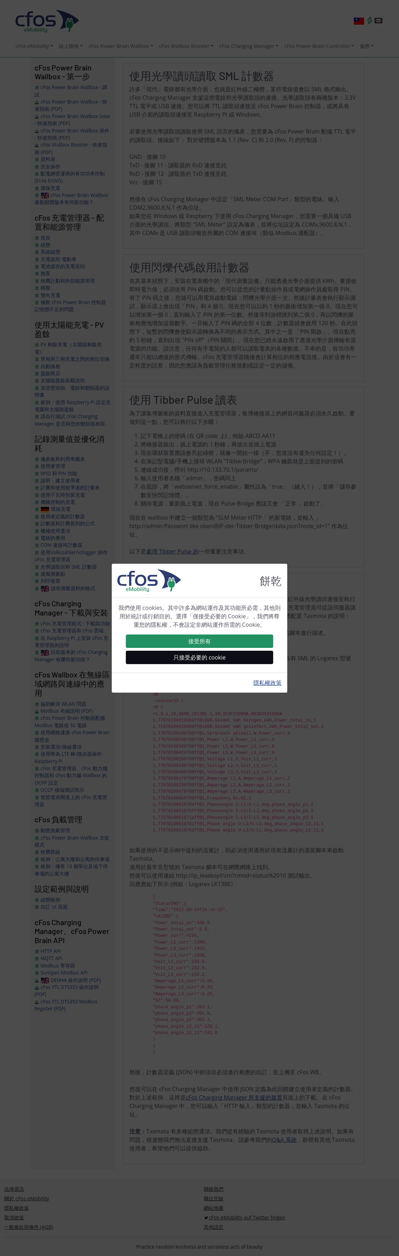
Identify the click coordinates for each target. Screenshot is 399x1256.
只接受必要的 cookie (199, 657)
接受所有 (199, 641)
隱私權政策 (267, 683)
